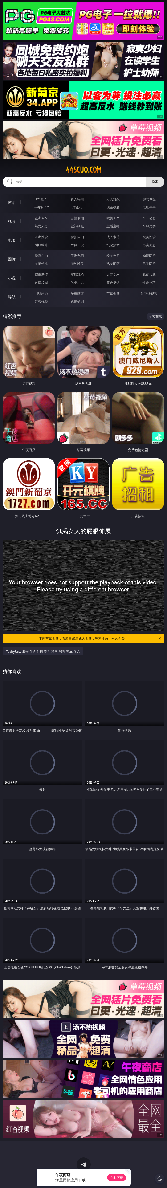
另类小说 (77, 282)
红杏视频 (41, 301)
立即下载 (116, 1177)
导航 (12, 296)
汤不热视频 (149, 293)
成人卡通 (113, 237)
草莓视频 (113, 293)
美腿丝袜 (41, 263)
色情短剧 (77, 301)
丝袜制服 (77, 226)
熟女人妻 (41, 226)
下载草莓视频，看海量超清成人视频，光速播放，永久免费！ (100, 638)
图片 (12, 259)
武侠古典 (149, 274)
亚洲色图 (77, 255)
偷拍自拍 (77, 237)
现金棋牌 (113, 207)
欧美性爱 (149, 237)
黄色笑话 (113, 282)
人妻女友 (113, 274)
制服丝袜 (41, 245)
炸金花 (77, 207)
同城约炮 (41, 293)
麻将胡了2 (41, 207)
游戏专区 (149, 199)
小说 (12, 278)
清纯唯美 (77, 263)
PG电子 (41, 199)
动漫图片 (149, 255)
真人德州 (77, 199)
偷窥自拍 (41, 255)
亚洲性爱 (41, 237)
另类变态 (149, 245)
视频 (12, 221)
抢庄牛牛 (149, 207)
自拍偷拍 (77, 218)
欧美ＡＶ (113, 218)
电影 (12, 240)
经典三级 (77, 245)
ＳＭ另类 (149, 226)
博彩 (12, 202)
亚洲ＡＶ (41, 218)
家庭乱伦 (77, 274)
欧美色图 (113, 255)
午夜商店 (77, 293)
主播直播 (113, 226)
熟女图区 (113, 263)
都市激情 (41, 274)
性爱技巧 (149, 282)
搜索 (155, 181)
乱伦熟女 (113, 245)
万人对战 (113, 199)
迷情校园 (41, 282)
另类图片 (149, 263)
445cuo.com (83, 170)
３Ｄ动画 (149, 218)
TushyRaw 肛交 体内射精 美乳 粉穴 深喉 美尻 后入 (43, 651)
